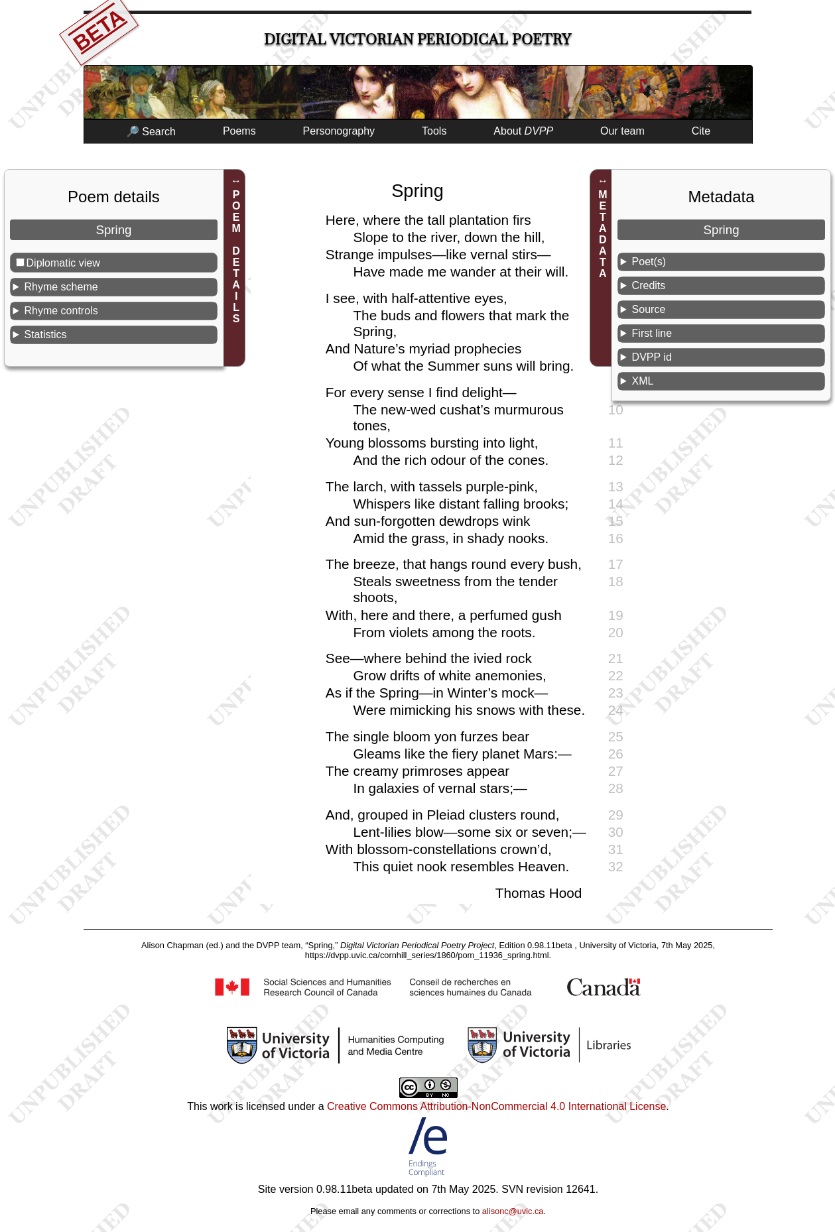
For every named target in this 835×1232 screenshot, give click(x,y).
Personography (339, 131)
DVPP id (652, 357)
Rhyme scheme (60, 286)
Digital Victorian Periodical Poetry (417, 39)
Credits (649, 285)
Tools (434, 131)
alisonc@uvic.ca (513, 1211)
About (523, 131)
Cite (701, 131)
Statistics (45, 334)
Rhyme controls (60, 310)
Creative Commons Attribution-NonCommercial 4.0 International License (496, 1106)
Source (649, 309)
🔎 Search (151, 131)
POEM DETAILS (236, 256)
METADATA (602, 234)
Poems (239, 131)
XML (643, 381)
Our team (622, 131)
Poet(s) (649, 261)
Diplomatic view (63, 263)
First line (652, 333)
